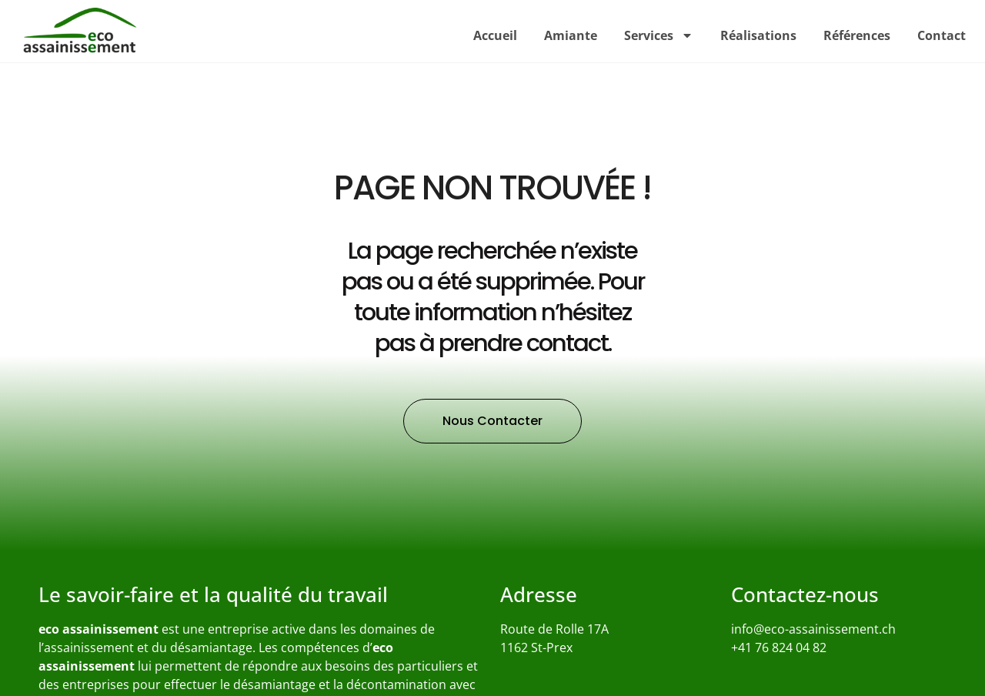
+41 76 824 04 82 (778, 647)
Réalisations (758, 35)
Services (658, 35)
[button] (492, 421)
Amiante (570, 35)
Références (856, 35)
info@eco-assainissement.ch (813, 629)
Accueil (495, 35)
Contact (941, 35)
